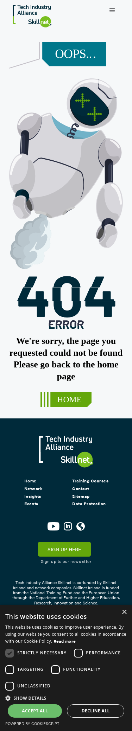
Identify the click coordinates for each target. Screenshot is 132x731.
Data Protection (89, 504)
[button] (112, 10)
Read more (65, 641)
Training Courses (90, 481)
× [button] (124, 612)
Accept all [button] (35, 711)
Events (31, 504)
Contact (80, 489)
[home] (30, 13)
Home (30, 481)
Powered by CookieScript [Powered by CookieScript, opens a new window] (32, 723)
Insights (32, 496)
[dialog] (66, 668)
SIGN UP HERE (64, 549)
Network (33, 489)
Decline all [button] (96, 711)
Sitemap (81, 496)
